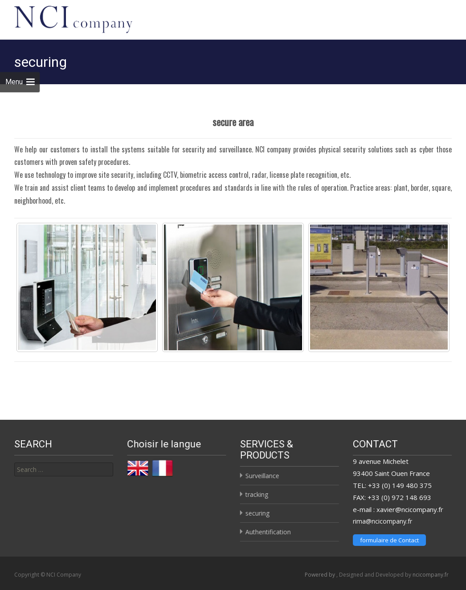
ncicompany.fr (431, 572)
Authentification (267, 529)
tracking (256, 492)
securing (257, 510)
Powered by (320, 572)
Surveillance (262, 473)
